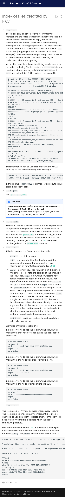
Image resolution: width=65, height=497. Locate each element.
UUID (53, 266)
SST (44, 240)
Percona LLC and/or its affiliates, (16, 491)
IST (30, 240)
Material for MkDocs (21, 494)
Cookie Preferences (47, 491)
